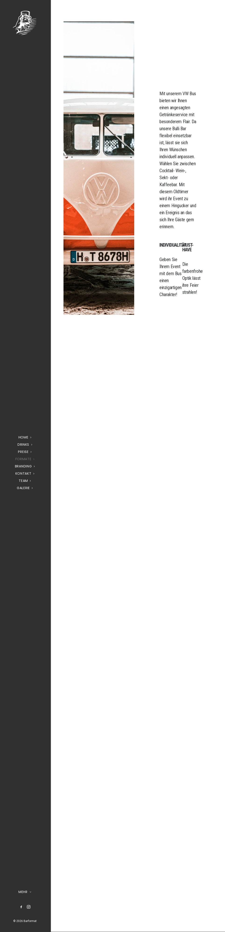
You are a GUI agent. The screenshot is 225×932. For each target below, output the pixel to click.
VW (185, 93)
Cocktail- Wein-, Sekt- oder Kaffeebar (172, 177)
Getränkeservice (173, 114)
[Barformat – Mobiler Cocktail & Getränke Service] (25, 22)
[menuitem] (21, 907)
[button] (21, 907)
